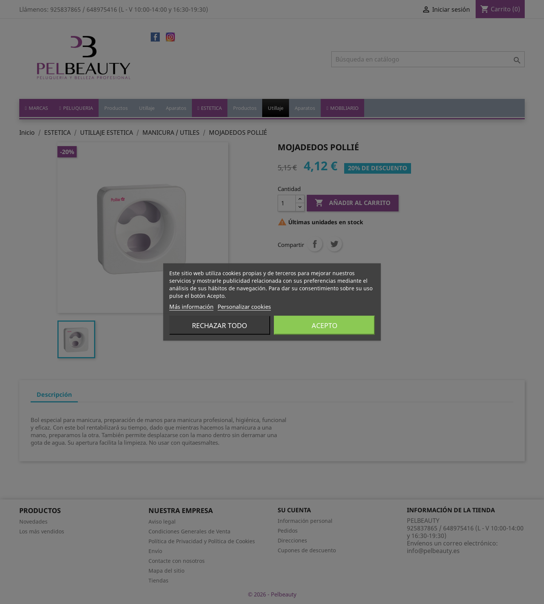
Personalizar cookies (244, 306)
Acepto (324, 325)
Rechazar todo (219, 325)
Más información (191, 306)
